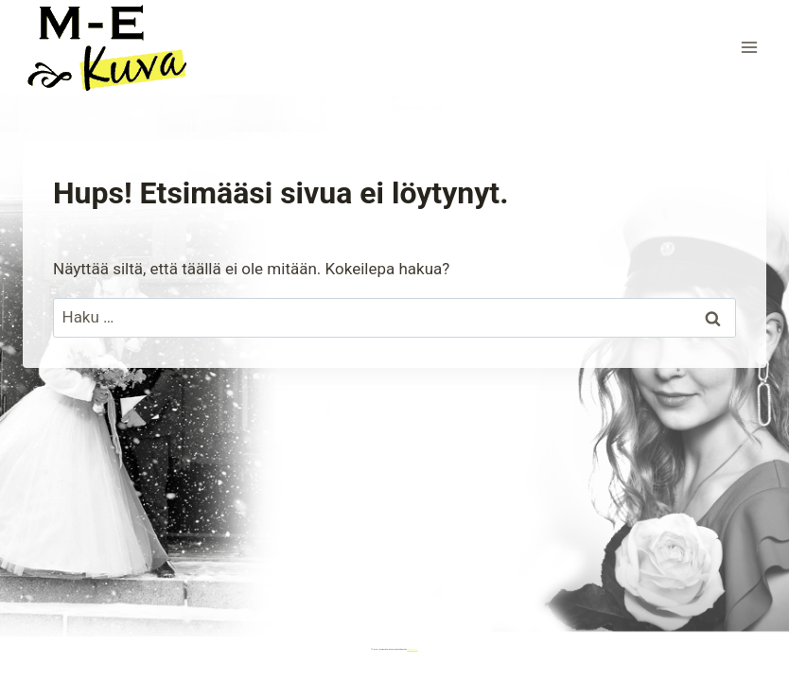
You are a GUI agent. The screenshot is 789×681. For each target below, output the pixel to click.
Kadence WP (412, 649)
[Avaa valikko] (748, 46)
